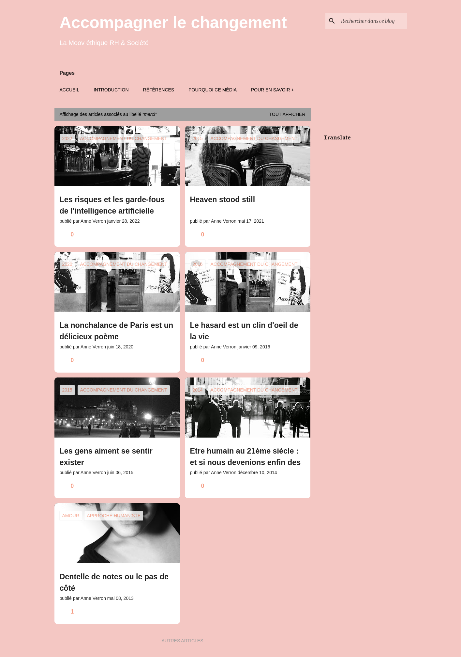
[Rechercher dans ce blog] (372, 21)
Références (158, 89)
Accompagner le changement (173, 22)
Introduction (111, 89)
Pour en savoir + (272, 89)
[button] (171, 234)
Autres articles (182, 640)
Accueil (70, 89)
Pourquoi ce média (212, 89)
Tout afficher (287, 114)
